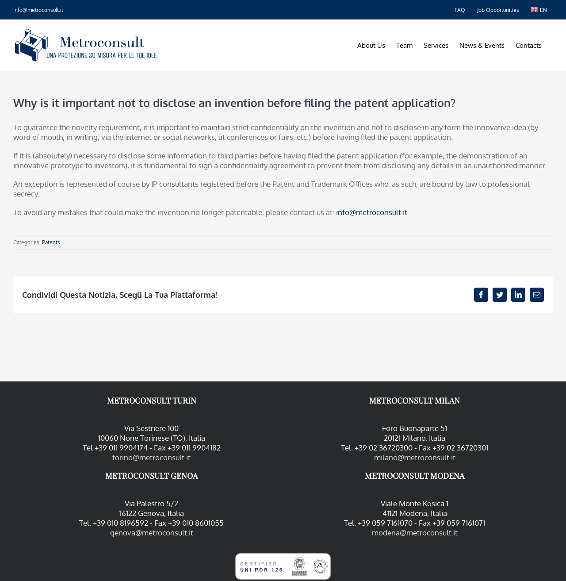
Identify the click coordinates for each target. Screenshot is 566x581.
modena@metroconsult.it (415, 532)
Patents (51, 242)
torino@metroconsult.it (151, 457)
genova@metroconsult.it (151, 532)
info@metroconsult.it (38, 10)
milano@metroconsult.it (414, 457)
